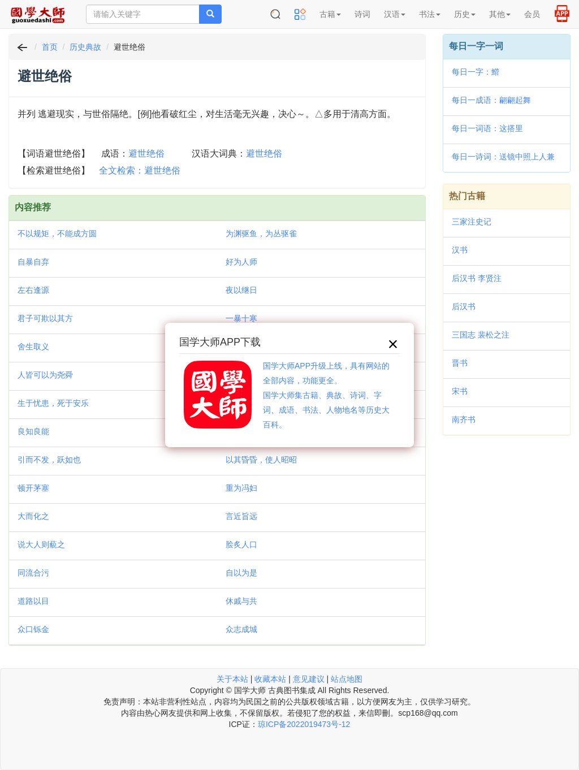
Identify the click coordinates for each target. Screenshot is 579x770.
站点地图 (346, 679)
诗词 (362, 14)
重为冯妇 (241, 487)
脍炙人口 (241, 544)
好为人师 (241, 261)
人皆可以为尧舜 (45, 374)
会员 (532, 14)
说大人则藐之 (41, 544)
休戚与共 (241, 600)
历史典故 (85, 46)
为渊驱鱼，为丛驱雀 (261, 233)
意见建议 (309, 679)
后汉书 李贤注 (477, 278)
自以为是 (241, 572)
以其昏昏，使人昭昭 (261, 459)
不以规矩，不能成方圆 (57, 233)
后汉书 (464, 306)
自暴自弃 (33, 261)
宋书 (460, 391)
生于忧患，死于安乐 (53, 403)
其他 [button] (500, 14)
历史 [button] (465, 14)
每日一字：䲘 (475, 71)
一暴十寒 (241, 318)
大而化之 (33, 516)
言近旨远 (241, 516)
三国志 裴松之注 (480, 334)
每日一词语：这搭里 (487, 128)
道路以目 (33, 600)
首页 (50, 46)
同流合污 (33, 572)
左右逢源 (33, 290)
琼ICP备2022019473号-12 (304, 724)
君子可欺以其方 (45, 318)
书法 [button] (429, 14)
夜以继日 (241, 290)
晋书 (460, 362)
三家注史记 (471, 221)
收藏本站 (270, 679)
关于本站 (232, 679)
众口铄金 (33, 629)
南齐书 (464, 419)
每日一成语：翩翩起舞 (491, 100)
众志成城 (241, 629)
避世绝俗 (146, 153)
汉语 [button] (394, 14)
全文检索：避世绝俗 (139, 170)
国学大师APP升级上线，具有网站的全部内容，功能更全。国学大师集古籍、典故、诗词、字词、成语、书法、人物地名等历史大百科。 (326, 395)
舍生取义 (33, 346)
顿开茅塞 (33, 487)
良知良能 (33, 431)
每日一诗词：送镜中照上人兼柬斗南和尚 (503, 157)
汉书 (460, 249)
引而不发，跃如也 (49, 459)
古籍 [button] (330, 14)
